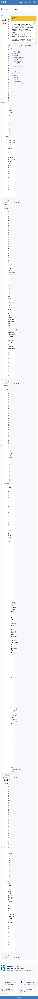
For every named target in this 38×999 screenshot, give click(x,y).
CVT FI (12, 9)
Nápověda (7, 989)
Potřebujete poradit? (10, 982)
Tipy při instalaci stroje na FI (11, 571)
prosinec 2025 (17, 57)
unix (14, 76)
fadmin (15, 72)
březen (15, 52)
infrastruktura (17, 74)
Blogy (7, 9)
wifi (14, 79)
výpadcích (28, 40)
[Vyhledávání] (25, 2)
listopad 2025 (17, 59)
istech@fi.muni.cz (9, 984)
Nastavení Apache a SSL (11, 743)
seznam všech (17, 66)
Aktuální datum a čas (29, 984)
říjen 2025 (16, 61)
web (7, 137)
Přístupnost (27, 991)
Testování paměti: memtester (11, 680)
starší (15, 63)
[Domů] (21, 2)
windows (16, 81)
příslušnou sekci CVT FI (25, 36)
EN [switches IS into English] (30, 2)
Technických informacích (19, 30)
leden (15, 55)
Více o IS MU (10, 970)
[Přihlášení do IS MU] (34, 2)
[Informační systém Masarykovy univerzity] (4, 2)
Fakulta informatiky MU (26, 970)
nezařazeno (17, 83)
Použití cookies (28, 989)
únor (14, 54)
